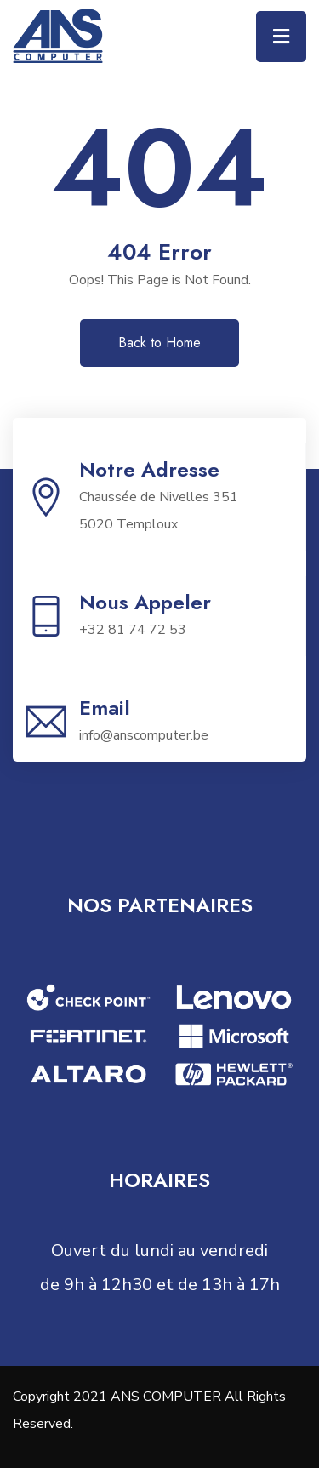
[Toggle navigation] (281, 36)
